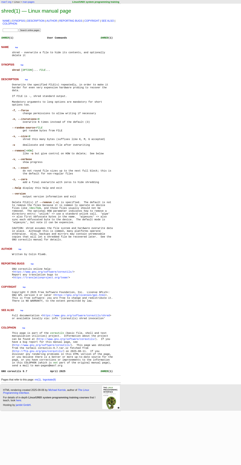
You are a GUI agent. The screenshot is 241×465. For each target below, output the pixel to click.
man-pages (28, 1)
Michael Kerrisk (57, 442)
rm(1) (38, 432)
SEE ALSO (107, 20)
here (18, 453)
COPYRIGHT (91, 20)
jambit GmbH (23, 457)
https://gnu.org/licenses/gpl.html (80, 337)
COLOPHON (10, 23)
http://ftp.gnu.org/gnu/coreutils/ (39, 399)
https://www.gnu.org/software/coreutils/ (43, 311)
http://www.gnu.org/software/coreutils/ (67, 385)
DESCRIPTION (35, 20)
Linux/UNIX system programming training (95, 1)
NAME (6, 20)
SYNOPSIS (18, 20)
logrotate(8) (49, 432)
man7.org (6, 1)
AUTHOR (51, 20)
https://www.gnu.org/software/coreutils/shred (76, 359)
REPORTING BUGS (70, 20)
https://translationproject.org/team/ (41, 318)
